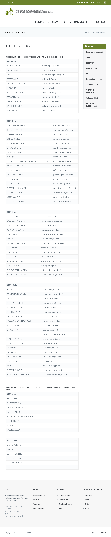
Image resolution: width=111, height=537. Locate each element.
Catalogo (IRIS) (92, 97)
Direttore (36, 499)
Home (87, 31)
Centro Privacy (101, 532)
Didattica (56, 21)
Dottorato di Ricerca (94, 78)
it (105, 2)
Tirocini (61, 507)
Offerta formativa (65, 495)
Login (92, 2)
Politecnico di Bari (82, 2)
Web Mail (88, 495)
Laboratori (90, 62)
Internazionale (98, 21)
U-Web (87, 507)
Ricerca (67, 21)
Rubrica (99, 2)
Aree (88, 56)
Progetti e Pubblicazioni (91, 103)
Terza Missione (81, 21)
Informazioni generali (94, 51)
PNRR (88, 73)
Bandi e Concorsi (39, 495)
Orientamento (64, 499)
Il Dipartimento (42, 21)
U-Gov (87, 503)
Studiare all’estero (65, 503)
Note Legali (91, 532)
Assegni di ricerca (93, 83)
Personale (36, 503)
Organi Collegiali (38, 507)
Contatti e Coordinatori (91, 90)
